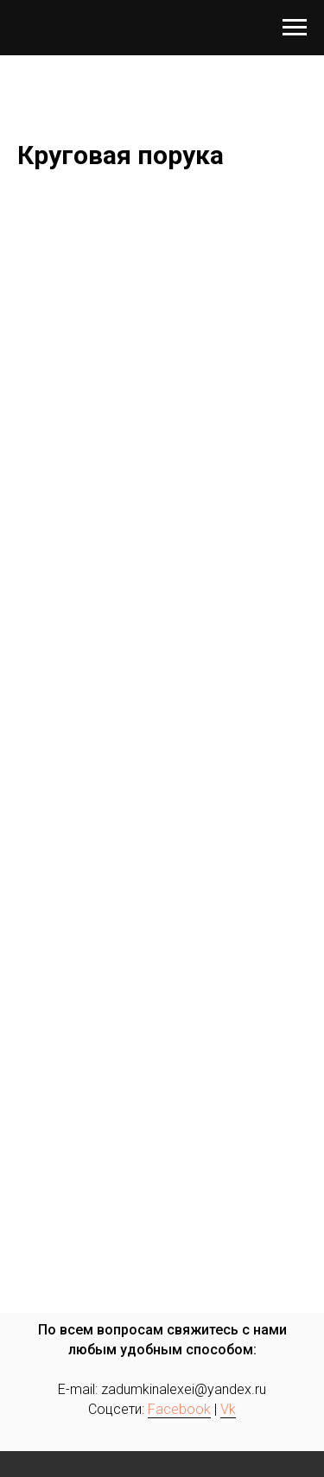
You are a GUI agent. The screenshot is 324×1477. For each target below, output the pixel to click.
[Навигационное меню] (295, 27)
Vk (228, 1409)
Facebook (179, 1409)
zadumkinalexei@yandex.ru (183, 1389)
